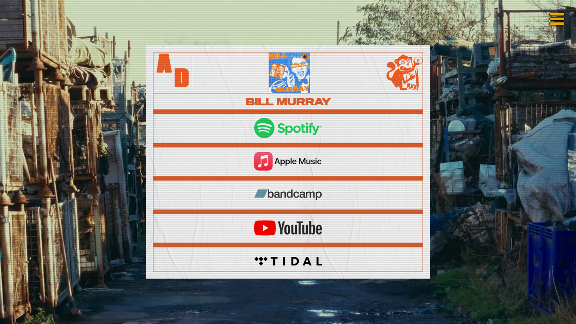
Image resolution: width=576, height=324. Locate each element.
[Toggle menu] (557, 19)
